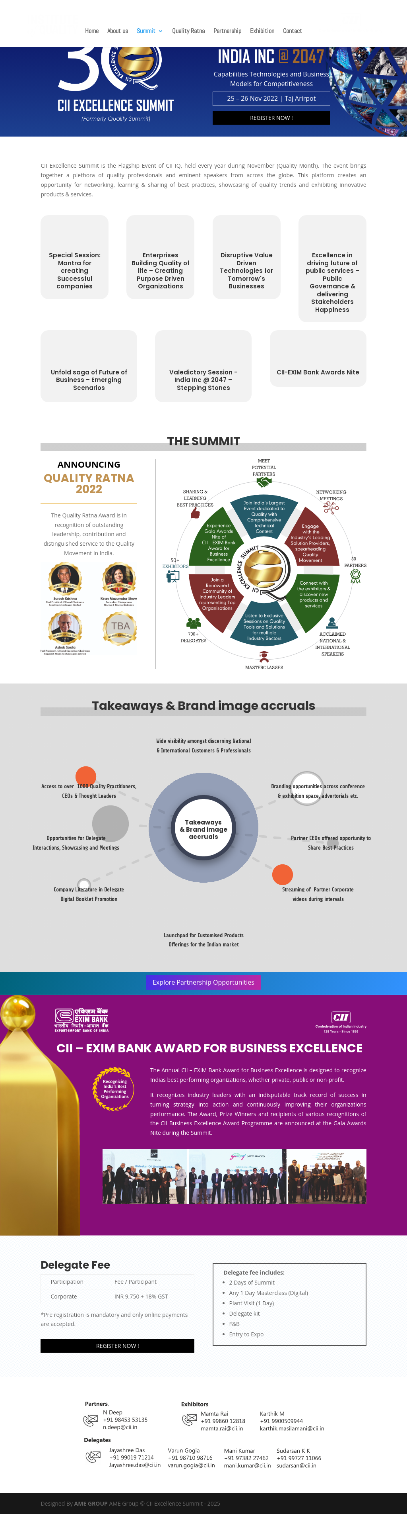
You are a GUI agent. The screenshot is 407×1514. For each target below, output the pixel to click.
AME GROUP (91, 1503)
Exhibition (262, 31)
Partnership (227, 31)
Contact (292, 31)
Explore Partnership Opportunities (203, 982)
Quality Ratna (188, 31)
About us (117, 31)
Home (92, 31)
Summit (146, 31)
